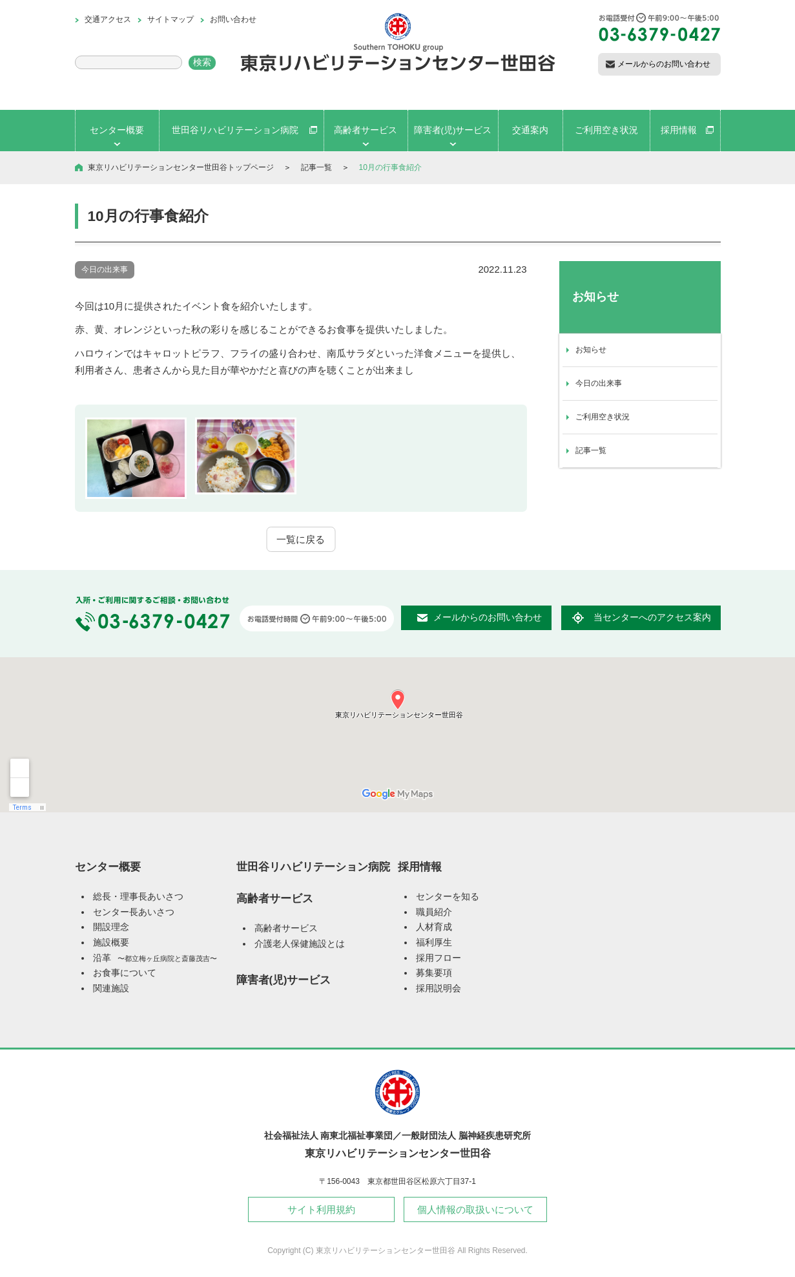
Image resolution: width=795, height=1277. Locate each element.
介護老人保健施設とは (299, 944)
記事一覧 (316, 167)
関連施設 (111, 988)
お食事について (124, 973)
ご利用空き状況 (602, 416)
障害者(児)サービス (283, 980)
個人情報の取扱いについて (475, 1209)
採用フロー (438, 958)
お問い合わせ (233, 19)
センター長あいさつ (133, 912)
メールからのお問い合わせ (663, 64)
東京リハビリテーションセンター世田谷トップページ (181, 167)
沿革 (155, 958)
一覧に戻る (300, 539)
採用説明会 (438, 988)
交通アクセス (108, 19)
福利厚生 (434, 942)
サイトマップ (170, 19)
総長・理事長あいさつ (138, 897)
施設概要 (111, 942)
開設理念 (111, 927)
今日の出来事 (598, 383)
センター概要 (108, 866)
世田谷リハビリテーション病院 (313, 866)
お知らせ (590, 349)
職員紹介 (434, 912)
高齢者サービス (274, 898)
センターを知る (447, 897)
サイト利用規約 (321, 1209)
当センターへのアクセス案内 (652, 617)
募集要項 (434, 973)
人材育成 (434, 927)
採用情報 (420, 866)
